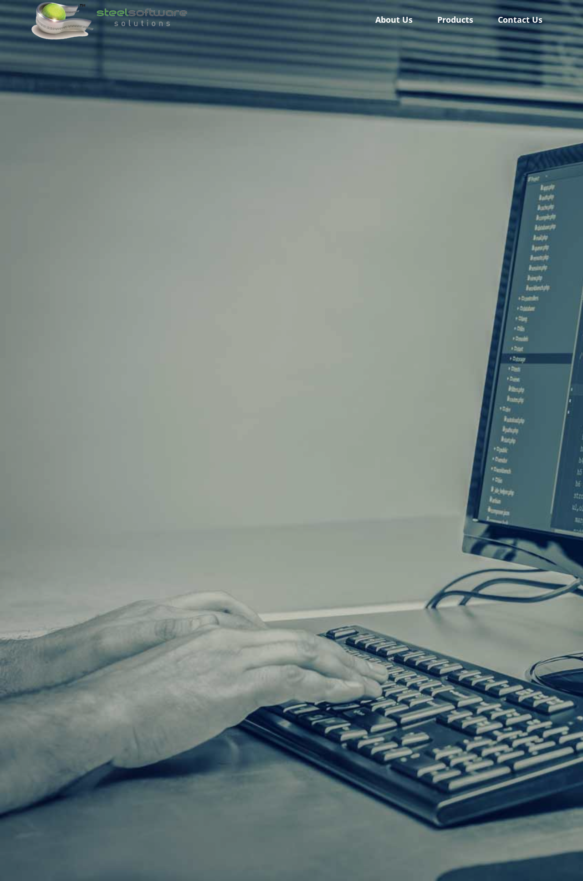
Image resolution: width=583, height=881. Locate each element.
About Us (394, 19)
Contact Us (520, 19)
